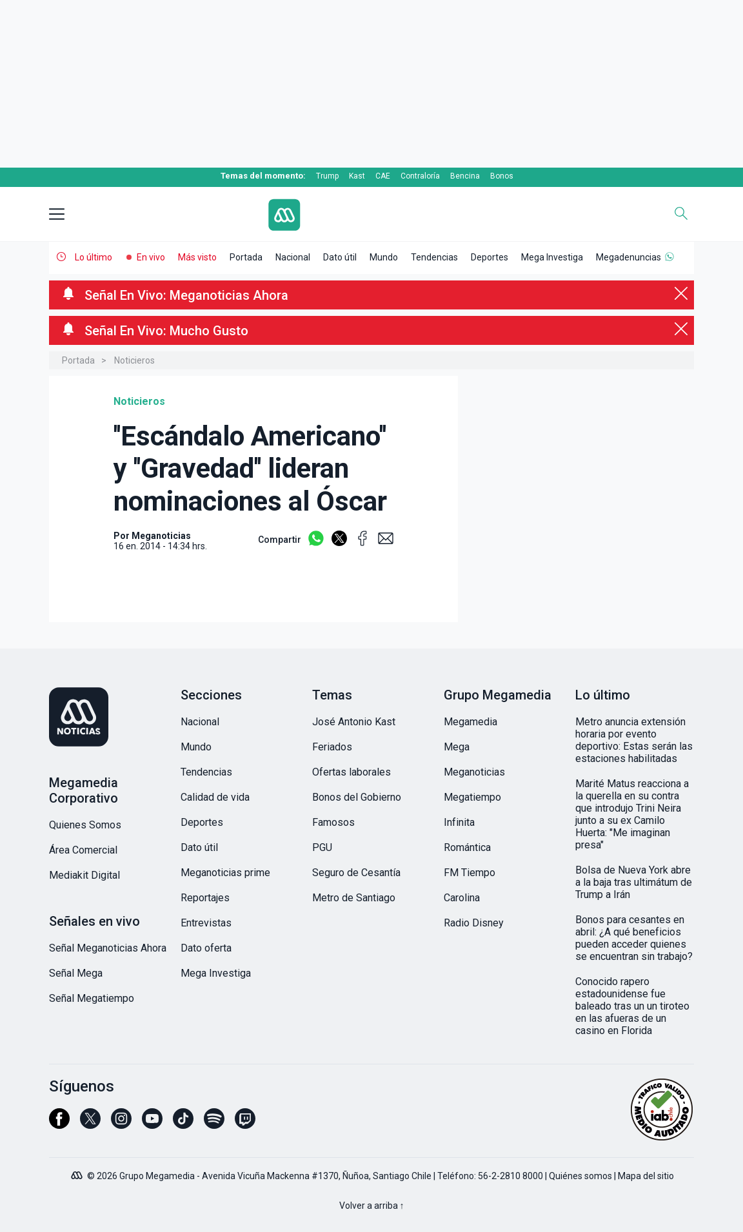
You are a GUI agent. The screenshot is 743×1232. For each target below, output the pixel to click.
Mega (457, 747)
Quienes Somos (85, 825)
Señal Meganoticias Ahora (107, 948)
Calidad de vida (215, 797)
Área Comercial (83, 850)
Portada (246, 257)
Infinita (459, 822)
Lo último (93, 257)
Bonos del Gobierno (356, 797)
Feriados (332, 747)
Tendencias (434, 257)
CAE (382, 176)
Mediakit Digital (84, 875)
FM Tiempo (469, 872)
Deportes (489, 257)
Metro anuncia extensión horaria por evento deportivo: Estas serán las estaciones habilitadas (634, 740)
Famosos (333, 822)
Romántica (467, 847)
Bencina (465, 176)
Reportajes (205, 898)
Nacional (292, 257)
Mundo (384, 257)
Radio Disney (474, 923)
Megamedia (470, 722)
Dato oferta (206, 948)
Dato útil (340, 257)
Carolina (462, 898)
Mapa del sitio (646, 1176)
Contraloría (420, 176)
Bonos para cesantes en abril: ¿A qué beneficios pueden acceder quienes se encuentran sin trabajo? (634, 938)
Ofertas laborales (351, 772)
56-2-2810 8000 (510, 1176)
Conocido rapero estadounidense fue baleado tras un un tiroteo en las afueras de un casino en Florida (632, 1006)
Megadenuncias (628, 257)
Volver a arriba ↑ (371, 1205)
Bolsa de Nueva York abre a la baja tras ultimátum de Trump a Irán (633, 882)
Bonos (501, 176)
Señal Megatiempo (91, 998)
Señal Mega (76, 973)
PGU (322, 847)
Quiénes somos (580, 1176)
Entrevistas (206, 923)
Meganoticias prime (225, 872)
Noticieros (134, 360)
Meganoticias (474, 772)
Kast (357, 176)
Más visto (197, 257)
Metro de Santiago (353, 898)
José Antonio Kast (353, 722)
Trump (327, 176)
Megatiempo (472, 797)
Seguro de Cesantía (356, 872)
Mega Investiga (552, 257)
